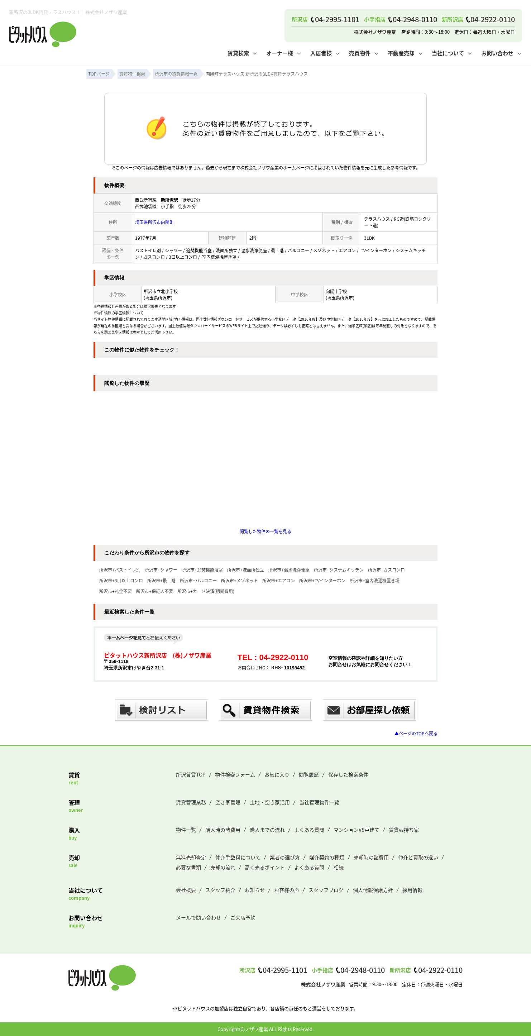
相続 (339, 867)
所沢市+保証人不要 (154, 591)
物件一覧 (186, 829)
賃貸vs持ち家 (404, 829)
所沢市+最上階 (161, 580)
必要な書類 (188, 867)
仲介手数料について (237, 857)
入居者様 (321, 53)
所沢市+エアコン (278, 580)
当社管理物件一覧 (319, 802)
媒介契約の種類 (326, 857)
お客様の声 (286, 890)
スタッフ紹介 (220, 890)
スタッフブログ (326, 890)
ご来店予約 (242, 917)
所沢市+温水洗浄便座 (289, 570)
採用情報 (412, 890)
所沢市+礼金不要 (115, 591)
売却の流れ (222, 867)
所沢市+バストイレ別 (119, 570)
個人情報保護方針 (373, 890)
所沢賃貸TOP (191, 774)
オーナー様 (279, 53)
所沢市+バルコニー (198, 580)
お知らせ (255, 890)
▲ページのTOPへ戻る (415, 733)
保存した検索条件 (348, 774)
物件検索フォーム (235, 774)
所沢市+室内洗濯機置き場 (375, 580)
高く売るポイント (265, 867)
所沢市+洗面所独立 (245, 570)
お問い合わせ (497, 53)
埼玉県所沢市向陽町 (154, 222)
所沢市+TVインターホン (322, 580)
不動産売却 (401, 53)
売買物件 (359, 53)
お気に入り (277, 774)
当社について (448, 53)
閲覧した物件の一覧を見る (265, 531)
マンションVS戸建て (356, 829)
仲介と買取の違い (418, 857)
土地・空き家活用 (270, 802)
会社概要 (186, 890)
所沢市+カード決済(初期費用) (205, 591)
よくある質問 (309, 829)
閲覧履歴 (309, 774)
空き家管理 (227, 802)
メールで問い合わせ (198, 917)
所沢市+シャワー (161, 570)
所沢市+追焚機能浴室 (202, 570)
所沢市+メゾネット (239, 580)
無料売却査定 (191, 857)
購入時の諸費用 (222, 829)
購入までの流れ (267, 829)
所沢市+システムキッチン (339, 570)
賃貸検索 (238, 53)
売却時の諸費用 (371, 857)
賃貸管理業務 (191, 802)
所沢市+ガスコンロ (386, 570)
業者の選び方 (285, 857)
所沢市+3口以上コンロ (121, 580)
